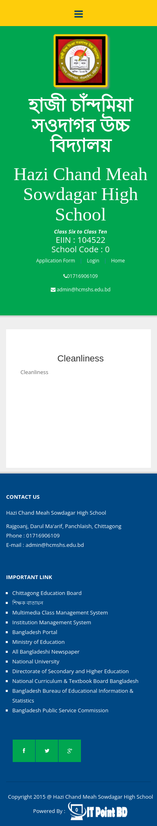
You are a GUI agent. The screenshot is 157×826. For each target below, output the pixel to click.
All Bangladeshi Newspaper (46, 651)
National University (35, 661)
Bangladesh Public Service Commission (60, 710)
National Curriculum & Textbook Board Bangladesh (75, 681)
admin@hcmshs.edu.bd (84, 289)
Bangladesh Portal (34, 632)
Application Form (55, 260)
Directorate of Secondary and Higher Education (70, 671)
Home (118, 260)
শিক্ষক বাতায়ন (27, 602)
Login (93, 260)
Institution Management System (51, 622)
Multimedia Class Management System (60, 612)
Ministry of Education (38, 641)
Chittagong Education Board (47, 593)
